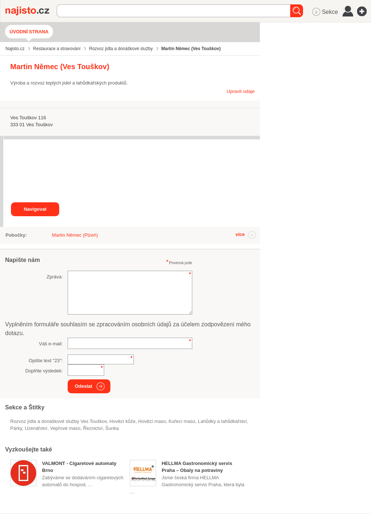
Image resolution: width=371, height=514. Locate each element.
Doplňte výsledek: (44, 371)
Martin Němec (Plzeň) (75, 235)
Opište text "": (46, 360)
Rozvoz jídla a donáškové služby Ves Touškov (58, 421)
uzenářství (36, 428)
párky (16, 428)
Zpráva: (55, 276)
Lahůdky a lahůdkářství (222, 421)
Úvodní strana (29, 31)
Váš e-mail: (51, 343)
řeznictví (92, 428)
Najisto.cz (31, 10)
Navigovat (35, 209)
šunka (112, 428)
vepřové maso (65, 428)
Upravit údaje (241, 91)
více (240, 234)
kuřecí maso (182, 421)
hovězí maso (152, 421)
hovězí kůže (122, 421)
